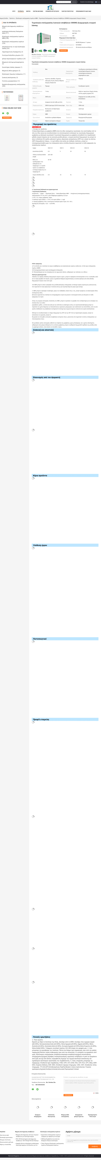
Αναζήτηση (74, 2)
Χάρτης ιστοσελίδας (5, 1144)
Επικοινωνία (63, 50)
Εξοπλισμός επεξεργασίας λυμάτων (13, 41)
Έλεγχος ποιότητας (67, 11)
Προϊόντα (21, 11)
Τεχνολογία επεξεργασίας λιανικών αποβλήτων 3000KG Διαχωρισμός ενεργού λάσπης (44, 56)
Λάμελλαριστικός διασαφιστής (11, 52)
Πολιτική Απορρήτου (13, 1156)
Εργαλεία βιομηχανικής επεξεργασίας (13, 84)
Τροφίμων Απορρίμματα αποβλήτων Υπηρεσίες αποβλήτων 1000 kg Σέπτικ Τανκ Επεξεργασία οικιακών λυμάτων (37, 1115)
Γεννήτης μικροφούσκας (9, 81)
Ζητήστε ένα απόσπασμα (86, 2)
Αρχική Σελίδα (4, 18)
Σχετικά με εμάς (38, 11)
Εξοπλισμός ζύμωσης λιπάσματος (12, 74)
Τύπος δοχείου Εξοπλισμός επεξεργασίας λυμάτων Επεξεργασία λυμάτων (52, 1144)
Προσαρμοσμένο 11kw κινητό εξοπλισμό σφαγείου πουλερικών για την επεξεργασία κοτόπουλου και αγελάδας (92, 1115)
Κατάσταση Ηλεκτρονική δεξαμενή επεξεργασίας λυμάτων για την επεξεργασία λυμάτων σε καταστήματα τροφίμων (51, 1115)
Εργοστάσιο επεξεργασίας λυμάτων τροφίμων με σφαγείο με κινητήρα (51, 1135)
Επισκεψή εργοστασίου (52, 11)
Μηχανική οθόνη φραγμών (10, 70)
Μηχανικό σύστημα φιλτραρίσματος (13, 62)
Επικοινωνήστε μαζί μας (83, 11)
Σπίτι (13, 11)
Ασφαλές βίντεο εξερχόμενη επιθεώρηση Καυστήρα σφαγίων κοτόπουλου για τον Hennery (27, 1144)
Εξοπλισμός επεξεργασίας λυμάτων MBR (27, 18)
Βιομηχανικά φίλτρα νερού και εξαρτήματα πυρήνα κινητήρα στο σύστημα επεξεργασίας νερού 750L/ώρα (79, 1115)
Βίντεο (28, 11)
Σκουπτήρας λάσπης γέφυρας (11, 67)
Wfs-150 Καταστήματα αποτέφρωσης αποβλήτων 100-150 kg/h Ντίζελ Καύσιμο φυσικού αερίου (27, 1140)
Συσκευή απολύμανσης (9, 77)
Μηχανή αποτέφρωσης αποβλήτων (13, 26)
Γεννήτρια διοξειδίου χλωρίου (11, 55)
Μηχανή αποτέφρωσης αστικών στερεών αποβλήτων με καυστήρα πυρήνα (27, 1135)
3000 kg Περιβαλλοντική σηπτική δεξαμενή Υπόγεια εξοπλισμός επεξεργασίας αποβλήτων (50, 1140)
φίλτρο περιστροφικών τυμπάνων (12, 59)
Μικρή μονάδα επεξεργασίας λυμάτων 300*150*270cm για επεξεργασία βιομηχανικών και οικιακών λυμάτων (65, 1115)
